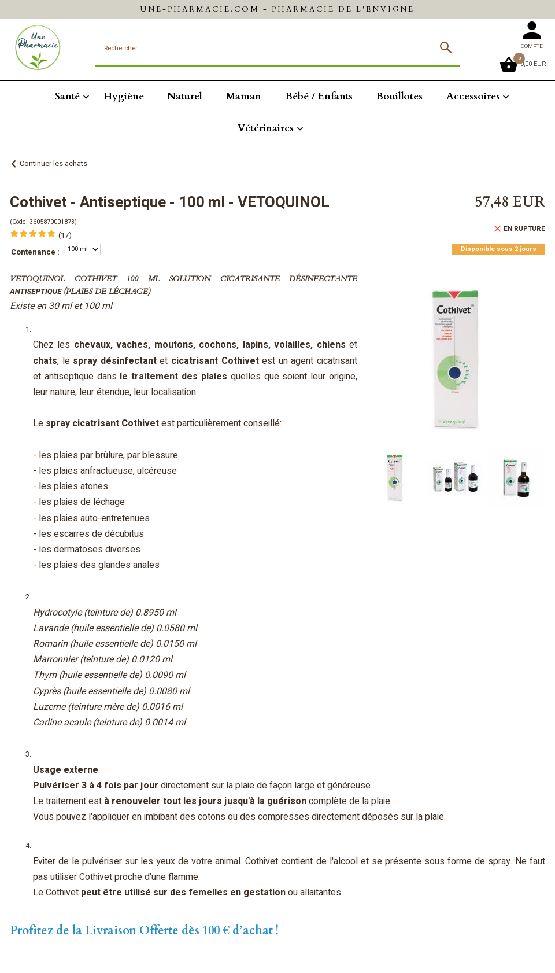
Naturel (184, 96)
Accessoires (473, 96)
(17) (65, 235)
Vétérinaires (266, 128)
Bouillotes (399, 96)
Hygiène (123, 96)
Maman (243, 96)
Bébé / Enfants (319, 96)
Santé (67, 96)
